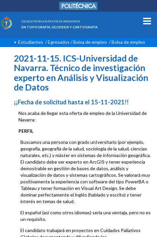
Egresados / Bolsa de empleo (77, 42)
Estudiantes (30, 42)
